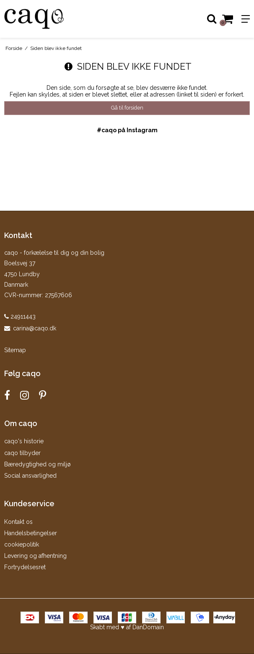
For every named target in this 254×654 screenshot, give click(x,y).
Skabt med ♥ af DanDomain (126, 627)
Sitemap (15, 350)
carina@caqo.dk (34, 328)
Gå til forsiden (127, 108)
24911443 (20, 316)
